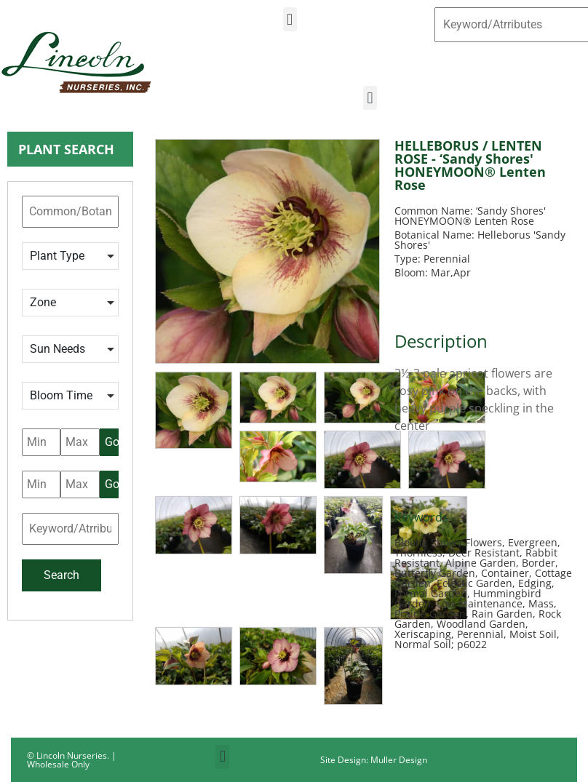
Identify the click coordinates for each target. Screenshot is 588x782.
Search (61, 575)
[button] (290, 19)
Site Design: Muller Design (373, 760)
